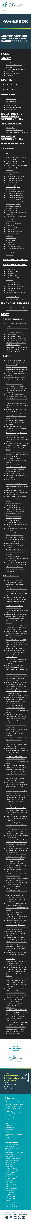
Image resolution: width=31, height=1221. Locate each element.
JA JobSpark (10, 225)
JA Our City (9, 236)
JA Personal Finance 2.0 (13, 246)
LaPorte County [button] (10, 1178)
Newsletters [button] (9, 1129)
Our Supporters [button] (10, 1115)
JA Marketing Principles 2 (14, 231)
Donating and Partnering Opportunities (12, 116)
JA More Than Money (12, 234)
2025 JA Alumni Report (13, 345)
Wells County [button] (9, 1200)
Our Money (9, 255)
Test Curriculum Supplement (15, 299)
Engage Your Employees (13, 107)
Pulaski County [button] (10, 1190)
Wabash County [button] (10, 1198)
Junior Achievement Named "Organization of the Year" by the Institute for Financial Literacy (16, 767)
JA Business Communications (15, 176)
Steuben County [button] (10, 1196)
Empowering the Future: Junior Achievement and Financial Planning (16, 499)
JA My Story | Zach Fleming (14, 537)
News (5, 314)
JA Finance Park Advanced (14, 202)
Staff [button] (7, 1121)
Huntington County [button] (12, 1170)
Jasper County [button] (10, 1172)
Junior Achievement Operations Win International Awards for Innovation (16, 661)
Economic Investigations (13, 295)
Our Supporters (11, 101)
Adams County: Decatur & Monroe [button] (13, 1149)
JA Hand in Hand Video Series (15, 278)
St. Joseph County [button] (11, 1192)
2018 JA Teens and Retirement (15, 334)
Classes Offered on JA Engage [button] (15, 1102)
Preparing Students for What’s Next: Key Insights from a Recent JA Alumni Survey (17, 380)
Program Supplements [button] (13, 1106)
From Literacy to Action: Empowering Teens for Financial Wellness (16, 460)
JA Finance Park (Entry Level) (15, 197)
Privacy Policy (10, 71)
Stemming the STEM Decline (15, 469)
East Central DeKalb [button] (12, 1160)
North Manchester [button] (11, 1188)
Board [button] (7, 1123)
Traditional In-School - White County (17, 132)
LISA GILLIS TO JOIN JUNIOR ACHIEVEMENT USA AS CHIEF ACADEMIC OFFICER (15, 1031)
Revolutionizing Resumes (14, 516)
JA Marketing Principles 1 (13, 229)
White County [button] (10, 1202)
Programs (8, 148)
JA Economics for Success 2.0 (15, 191)
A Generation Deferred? (13, 471)
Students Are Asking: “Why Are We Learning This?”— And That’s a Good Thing (17, 405)
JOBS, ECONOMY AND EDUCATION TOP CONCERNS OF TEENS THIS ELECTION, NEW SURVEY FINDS (17, 1025)
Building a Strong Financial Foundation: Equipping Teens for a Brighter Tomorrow (16, 433)
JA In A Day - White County (14, 130)
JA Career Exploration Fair (14, 178)
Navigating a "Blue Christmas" (15, 490)
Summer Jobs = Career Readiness (16, 452)
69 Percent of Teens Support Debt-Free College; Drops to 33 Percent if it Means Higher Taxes (17, 627)
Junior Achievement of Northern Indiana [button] (12, 1145)
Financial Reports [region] (11, 1117)
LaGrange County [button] (11, 1176)
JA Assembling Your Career (14, 286)
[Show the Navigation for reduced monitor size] (3, 11)
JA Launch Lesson (11, 227)
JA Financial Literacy (12, 208)
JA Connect (9, 280)
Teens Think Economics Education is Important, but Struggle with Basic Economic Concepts (17, 791)
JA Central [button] (24, 1214)
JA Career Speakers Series (14, 180)
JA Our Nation (10, 240)
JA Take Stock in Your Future (15, 248)
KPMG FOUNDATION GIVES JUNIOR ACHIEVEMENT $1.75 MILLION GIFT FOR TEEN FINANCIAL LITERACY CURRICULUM (15, 1004)
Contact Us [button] (8, 1087)
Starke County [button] (10, 1194)
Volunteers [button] (9, 1098)
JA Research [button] (9, 1125)
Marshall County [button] (10, 1180)
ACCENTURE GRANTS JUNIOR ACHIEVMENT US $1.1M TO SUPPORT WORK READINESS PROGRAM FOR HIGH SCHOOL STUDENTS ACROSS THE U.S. (16, 993)
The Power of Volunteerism (14, 482)
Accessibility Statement (13, 73)
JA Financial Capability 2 (13, 206)
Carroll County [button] (10, 1154)
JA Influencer (10, 290)
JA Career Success (11, 182)
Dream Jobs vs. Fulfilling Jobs (15, 473)
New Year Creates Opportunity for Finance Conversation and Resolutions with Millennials (16, 963)
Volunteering (11, 123)
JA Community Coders (13, 185)
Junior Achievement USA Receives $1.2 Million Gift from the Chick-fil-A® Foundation (17, 818)
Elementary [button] (9, 1136)
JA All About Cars (11, 155)
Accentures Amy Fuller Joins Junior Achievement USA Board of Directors (16, 825)
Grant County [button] (9, 1166)
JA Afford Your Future (12, 297)
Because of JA (10, 479)
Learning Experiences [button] (13, 1134)
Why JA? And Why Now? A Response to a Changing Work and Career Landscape (17, 558)
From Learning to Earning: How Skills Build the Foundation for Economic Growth (15, 363)
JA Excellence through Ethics (15, 195)
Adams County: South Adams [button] (15, 1152)
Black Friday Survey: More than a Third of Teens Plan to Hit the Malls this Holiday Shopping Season (17, 784)
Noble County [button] (10, 1186)
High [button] (7, 1140)
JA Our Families (11, 238)
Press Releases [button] (10, 1127)
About (6, 58)
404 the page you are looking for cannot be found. (14, 39)
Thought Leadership (14, 319)
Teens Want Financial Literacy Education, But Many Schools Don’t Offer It (17, 439)
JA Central (9, 67)
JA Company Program (13, 187)
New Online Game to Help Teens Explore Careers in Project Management (16, 740)
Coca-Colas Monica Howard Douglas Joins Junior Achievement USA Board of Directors (17, 865)
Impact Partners (11, 109)
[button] (7, 1217)
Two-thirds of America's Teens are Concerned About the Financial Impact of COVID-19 (16, 725)
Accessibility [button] (7, 1214)
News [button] (7, 1131)
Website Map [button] (16, 1214)
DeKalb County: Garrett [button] (13, 1158)
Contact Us (9, 75)
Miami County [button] (9, 1182)
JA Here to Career (11, 275)
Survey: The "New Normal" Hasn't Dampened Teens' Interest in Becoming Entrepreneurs (16, 778)
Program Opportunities (12, 137)
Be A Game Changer (12, 543)
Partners (8, 94)
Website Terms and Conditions (15, 69)
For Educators (12, 143)
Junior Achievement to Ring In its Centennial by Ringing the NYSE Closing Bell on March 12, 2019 (16, 640)
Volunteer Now (10, 128)
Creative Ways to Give (12, 103)
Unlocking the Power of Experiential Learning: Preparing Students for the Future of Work (17, 416)
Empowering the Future (13, 522)
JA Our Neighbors (11, 269)
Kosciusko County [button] (11, 1174)
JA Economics (10, 189)
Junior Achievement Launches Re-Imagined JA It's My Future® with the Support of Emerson (17, 633)
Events (6, 79)
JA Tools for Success (12, 253)
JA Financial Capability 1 (13, 204)
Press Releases (11, 576)
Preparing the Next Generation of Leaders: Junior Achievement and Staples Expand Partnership (16, 369)
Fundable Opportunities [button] (13, 1113)
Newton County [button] (10, 1184)
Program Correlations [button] (12, 1108)
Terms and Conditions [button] (10, 1212)
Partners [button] (8, 1111)
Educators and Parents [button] (14, 1104)
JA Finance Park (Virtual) (13, 200)
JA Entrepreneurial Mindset (14, 193)
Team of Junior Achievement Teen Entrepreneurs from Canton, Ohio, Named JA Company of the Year (16, 831)
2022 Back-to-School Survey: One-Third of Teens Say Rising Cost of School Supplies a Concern (16, 565)
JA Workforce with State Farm (15, 420)
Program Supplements (15, 265)
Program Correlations (15, 260)
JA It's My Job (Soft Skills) (13, 223)
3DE (7, 153)
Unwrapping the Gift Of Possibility (16, 484)
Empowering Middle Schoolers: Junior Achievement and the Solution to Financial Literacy (15, 509)
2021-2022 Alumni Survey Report (16, 343)
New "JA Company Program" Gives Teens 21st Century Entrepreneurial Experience (17, 933)
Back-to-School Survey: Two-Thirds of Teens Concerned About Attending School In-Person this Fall (17, 684)
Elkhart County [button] (10, 1162)
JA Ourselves (10, 244)
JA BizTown (9, 170)
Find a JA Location (11, 1206)
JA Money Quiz (10, 273)
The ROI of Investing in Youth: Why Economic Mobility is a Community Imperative (16, 390)
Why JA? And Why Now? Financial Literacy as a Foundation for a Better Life (16, 552)
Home (5, 53)
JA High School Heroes (13, 210)
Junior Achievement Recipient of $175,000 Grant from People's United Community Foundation (16, 923)
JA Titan (8, 251)
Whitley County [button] (10, 1204)
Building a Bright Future (13, 513)
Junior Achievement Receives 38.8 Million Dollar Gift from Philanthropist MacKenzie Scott (16, 646)
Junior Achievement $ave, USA (15, 292)
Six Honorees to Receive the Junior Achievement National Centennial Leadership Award (17, 850)
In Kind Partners (11, 99)
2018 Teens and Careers (13, 336)
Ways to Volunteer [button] (11, 1100)
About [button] (7, 1119)
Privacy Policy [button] (22, 1212)
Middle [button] (7, 1138)
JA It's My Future (11, 221)
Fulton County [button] (10, 1164)
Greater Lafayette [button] (11, 1168)
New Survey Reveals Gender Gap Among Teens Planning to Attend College (16, 948)
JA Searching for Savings (13, 288)
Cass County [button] (9, 1156)
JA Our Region (10, 242)
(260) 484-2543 (9, 1089)
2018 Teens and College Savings (16, 338)
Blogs (6, 356)
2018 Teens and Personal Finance (16, 341)
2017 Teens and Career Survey (15, 332)
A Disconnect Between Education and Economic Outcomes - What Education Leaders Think (16, 349)
